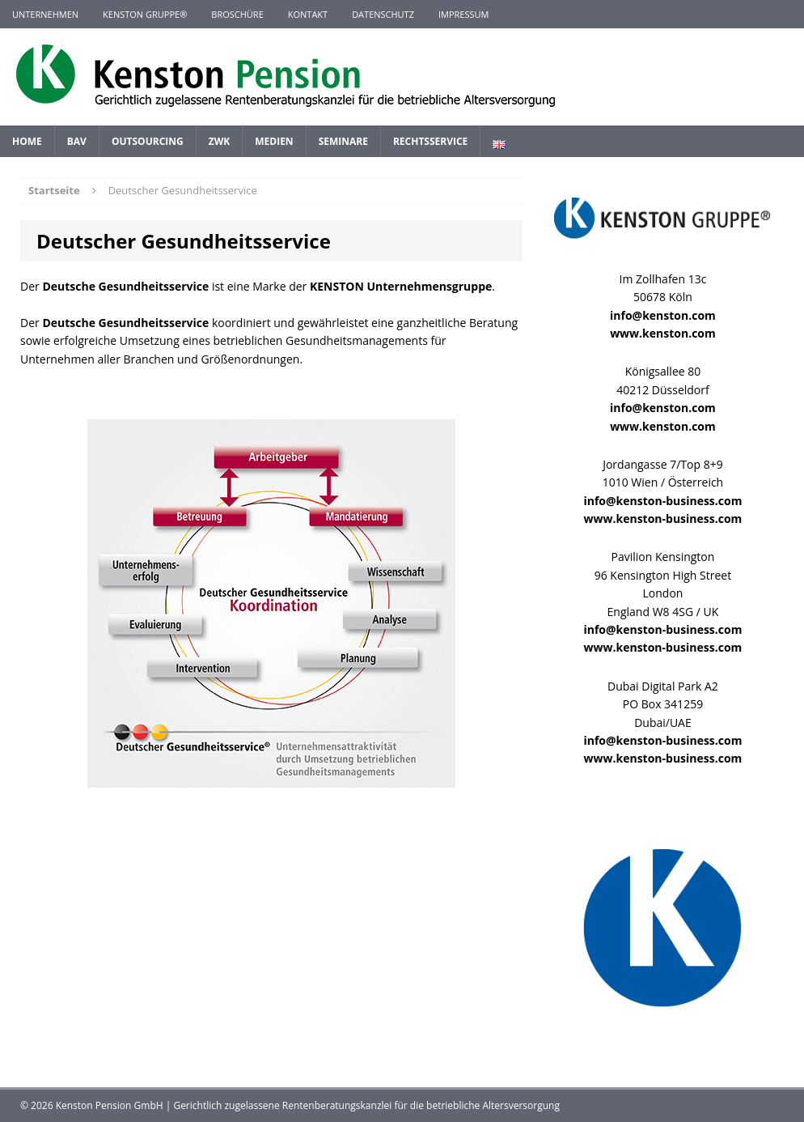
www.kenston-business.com (663, 518)
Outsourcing (148, 141)
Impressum (463, 14)
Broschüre (237, 14)
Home (27, 141)
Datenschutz (383, 14)
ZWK (220, 141)
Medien (274, 141)
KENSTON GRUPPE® (145, 14)
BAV (77, 141)
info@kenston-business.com (662, 500)
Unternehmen (45, 14)
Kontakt (308, 14)
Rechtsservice (430, 141)
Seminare (343, 141)
